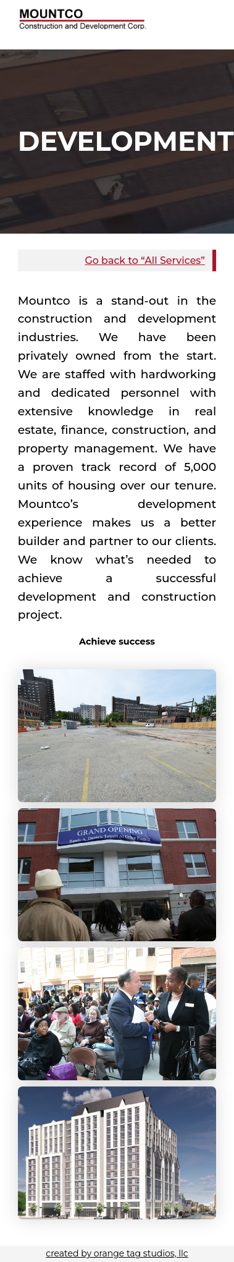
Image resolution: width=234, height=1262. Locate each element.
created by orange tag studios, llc (117, 1253)
